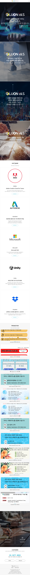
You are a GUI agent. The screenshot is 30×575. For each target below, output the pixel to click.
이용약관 (12, 567)
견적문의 (9, 560)
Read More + (15, 193)
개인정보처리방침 (17, 567)
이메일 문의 (20, 560)
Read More (15, 522)
